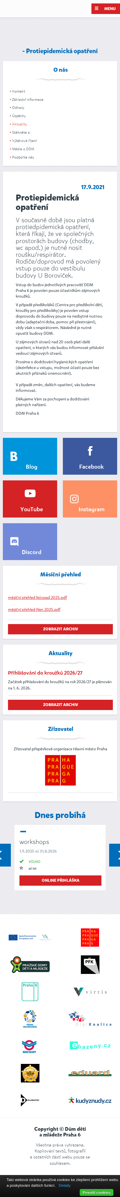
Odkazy (18, 107)
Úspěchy (19, 115)
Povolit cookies (97, 1192)
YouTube (31, 510)
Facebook (91, 467)
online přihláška (60, 881)
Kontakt (18, 91)
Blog (31, 467)
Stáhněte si (21, 132)
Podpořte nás (23, 157)
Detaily (65, 1185)
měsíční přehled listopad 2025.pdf (37, 597)
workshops (34, 842)
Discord (31, 553)
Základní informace (27, 99)
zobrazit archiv (60, 629)
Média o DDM (23, 149)
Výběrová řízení (24, 140)
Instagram (92, 510)
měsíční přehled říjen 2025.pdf (34, 609)
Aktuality (19, 124)
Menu (105, 8)
